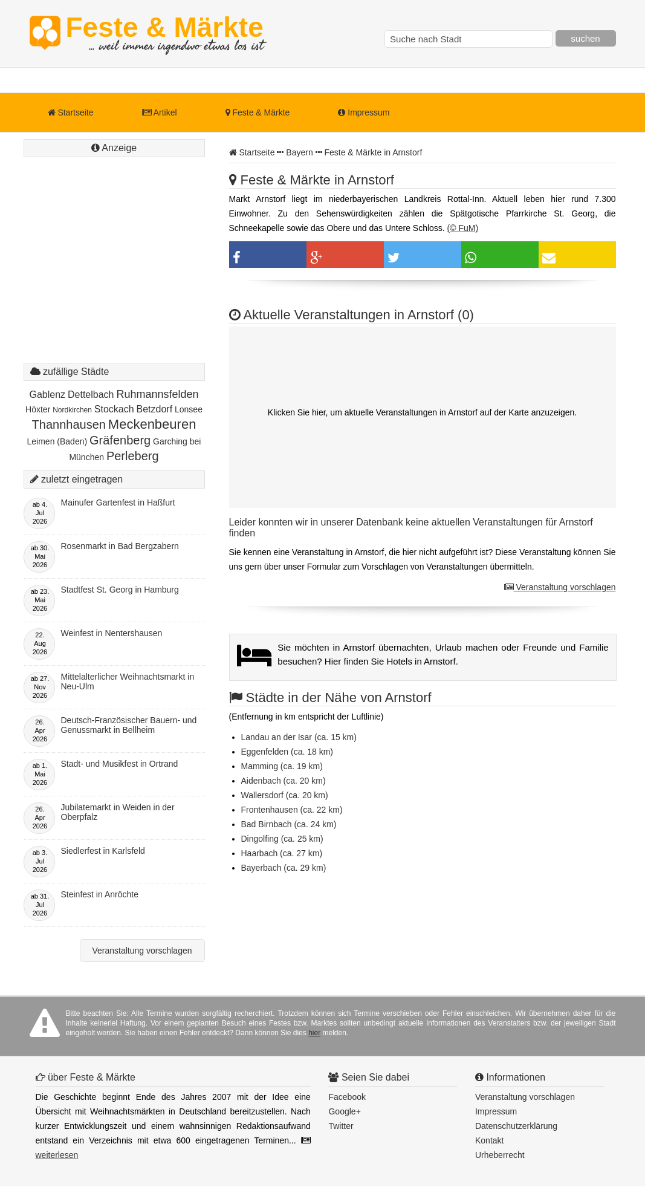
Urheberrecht (500, 1155)
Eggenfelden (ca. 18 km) (287, 751)
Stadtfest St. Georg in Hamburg (120, 589)
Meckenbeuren (152, 424)
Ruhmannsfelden (157, 394)
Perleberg (132, 456)
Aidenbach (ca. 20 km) (283, 780)
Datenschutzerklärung (516, 1126)
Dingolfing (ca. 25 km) (282, 839)
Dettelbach (91, 394)
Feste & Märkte (165, 33)
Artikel (159, 112)
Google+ (344, 1111)
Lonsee (189, 409)
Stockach (114, 409)
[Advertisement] (114, 272)
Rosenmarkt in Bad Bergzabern (120, 546)
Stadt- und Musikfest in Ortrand (119, 764)
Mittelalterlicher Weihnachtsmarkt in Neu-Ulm (128, 681)
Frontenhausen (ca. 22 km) (292, 810)
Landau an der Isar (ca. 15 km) (299, 737)
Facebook (346, 1097)
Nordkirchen (72, 410)
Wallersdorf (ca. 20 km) (284, 795)
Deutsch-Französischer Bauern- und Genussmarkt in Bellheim (129, 725)
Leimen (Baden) (57, 441)
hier (314, 1033)
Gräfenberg (120, 440)
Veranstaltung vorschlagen (560, 587)
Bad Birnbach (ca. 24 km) (289, 824)
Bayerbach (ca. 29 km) (283, 868)
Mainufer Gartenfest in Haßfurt (118, 502)
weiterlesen (57, 1155)
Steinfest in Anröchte (99, 894)
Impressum (363, 112)
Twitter (340, 1126)
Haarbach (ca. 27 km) (282, 853)
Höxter (37, 409)
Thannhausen (69, 424)
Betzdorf (155, 409)
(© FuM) (463, 228)
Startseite (71, 112)
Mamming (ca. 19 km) (282, 766)
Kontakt (489, 1140)
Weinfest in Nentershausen (112, 633)
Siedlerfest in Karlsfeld (103, 851)
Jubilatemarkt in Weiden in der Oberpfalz (118, 812)
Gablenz (48, 394)
